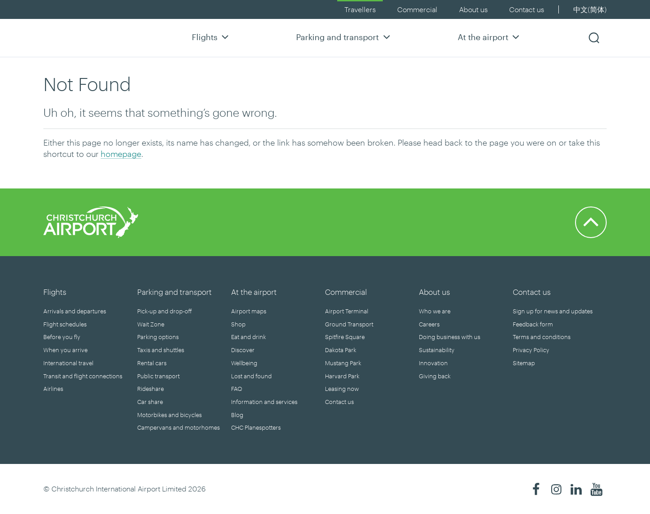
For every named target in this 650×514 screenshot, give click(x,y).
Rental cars (152, 363)
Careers (429, 324)
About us (473, 9)
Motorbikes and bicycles (169, 414)
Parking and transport (344, 36)
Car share (150, 401)
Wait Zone (150, 324)
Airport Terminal (346, 311)
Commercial (417, 9)
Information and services (264, 401)
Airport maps (248, 311)
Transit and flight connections (82, 376)
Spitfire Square (345, 336)
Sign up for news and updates (553, 311)
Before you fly (61, 336)
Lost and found (251, 376)
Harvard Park (342, 376)
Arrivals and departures (74, 311)
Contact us (526, 9)
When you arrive (65, 349)
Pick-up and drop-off (164, 311)
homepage (121, 154)
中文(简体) (590, 9)
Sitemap (524, 363)
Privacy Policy (531, 349)
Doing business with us (449, 336)
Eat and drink (248, 336)
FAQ (236, 388)
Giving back (434, 376)
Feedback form (533, 324)
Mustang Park (343, 363)
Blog (237, 414)
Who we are (434, 311)
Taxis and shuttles (160, 349)
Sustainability (437, 349)
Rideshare (150, 388)
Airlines (53, 388)
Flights (211, 36)
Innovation (433, 363)
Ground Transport (349, 324)
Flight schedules (65, 324)
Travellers (360, 9)
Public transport (158, 376)
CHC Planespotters (256, 427)
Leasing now (342, 388)
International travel (68, 363)
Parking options (158, 336)
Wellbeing (244, 363)
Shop (238, 324)
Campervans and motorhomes (178, 427)
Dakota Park (340, 349)
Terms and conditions (542, 336)
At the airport (490, 36)
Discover (243, 349)
